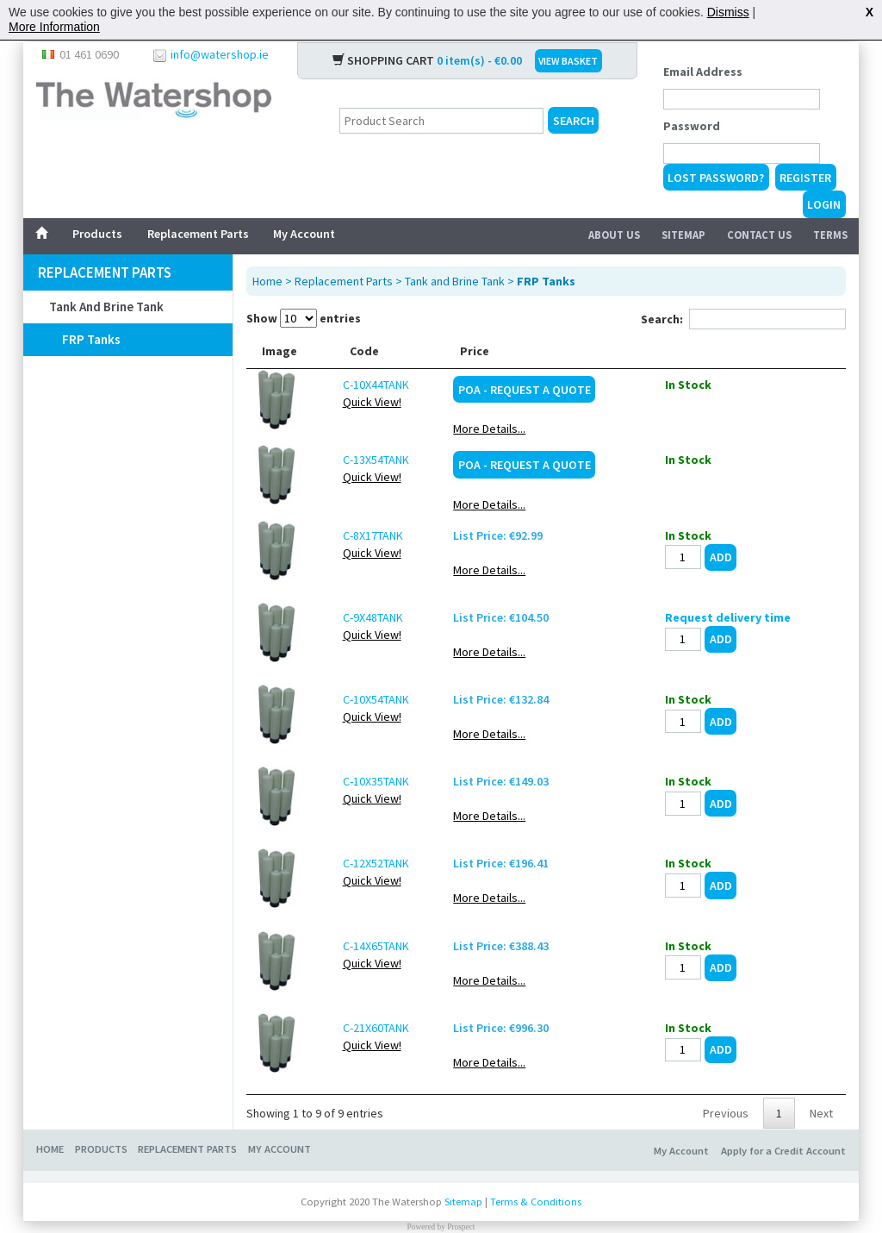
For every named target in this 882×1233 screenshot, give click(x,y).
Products (97, 231)
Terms (830, 232)
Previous (725, 1110)
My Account (304, 231)
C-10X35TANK (354, 778)
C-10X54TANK (354, 696)
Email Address (702, 69)
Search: (743, 316)
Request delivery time (774, 615)
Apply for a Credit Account (783, 1148)
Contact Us (759, 232)
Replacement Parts (198, 231)
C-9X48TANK (351, 615)
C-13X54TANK (354, 457)
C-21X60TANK (354, 1025)
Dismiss (728, 12)
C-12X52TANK (354, 860)
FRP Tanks (91, 337)
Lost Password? (716, 175)
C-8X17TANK (351, 533)
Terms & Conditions (535, 1198)
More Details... (588, 426)
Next (821, 1110)
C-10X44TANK (354, 382)
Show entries (303, 315)
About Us (614, 232)
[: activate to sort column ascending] (774, 348)
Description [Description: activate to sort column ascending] (445, 348)
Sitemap (683, 232)
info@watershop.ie (220, 51)
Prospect (461, 1224)
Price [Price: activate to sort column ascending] (573, 348)
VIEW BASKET (568, 58)
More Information (54, 27)
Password (691, 123)
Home (267, 278)
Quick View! (350, 399)
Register (805, 175)
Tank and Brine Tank (106, 304)
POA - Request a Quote (622, 387)
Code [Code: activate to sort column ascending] (342, 348)
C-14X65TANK (354, 943)
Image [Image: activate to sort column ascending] (279, 348)
